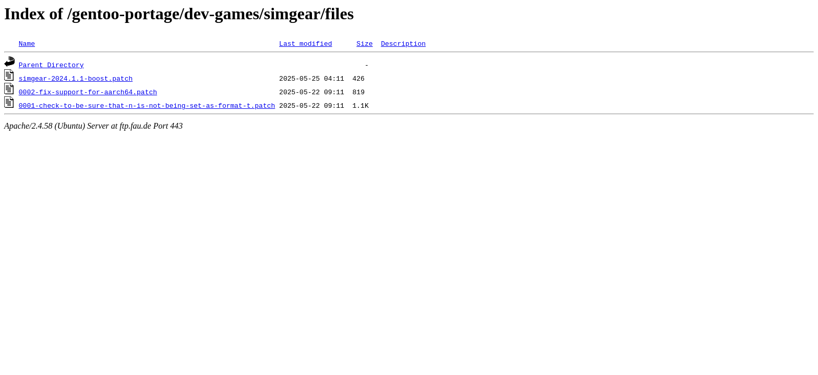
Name (27, 43)
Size (364, 43)
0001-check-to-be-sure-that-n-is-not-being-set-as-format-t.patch (147, 105)
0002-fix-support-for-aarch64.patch (88, 91)
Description (403, 43)
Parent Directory (51, 64)
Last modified (305, 43)
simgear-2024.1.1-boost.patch (76, 78)
